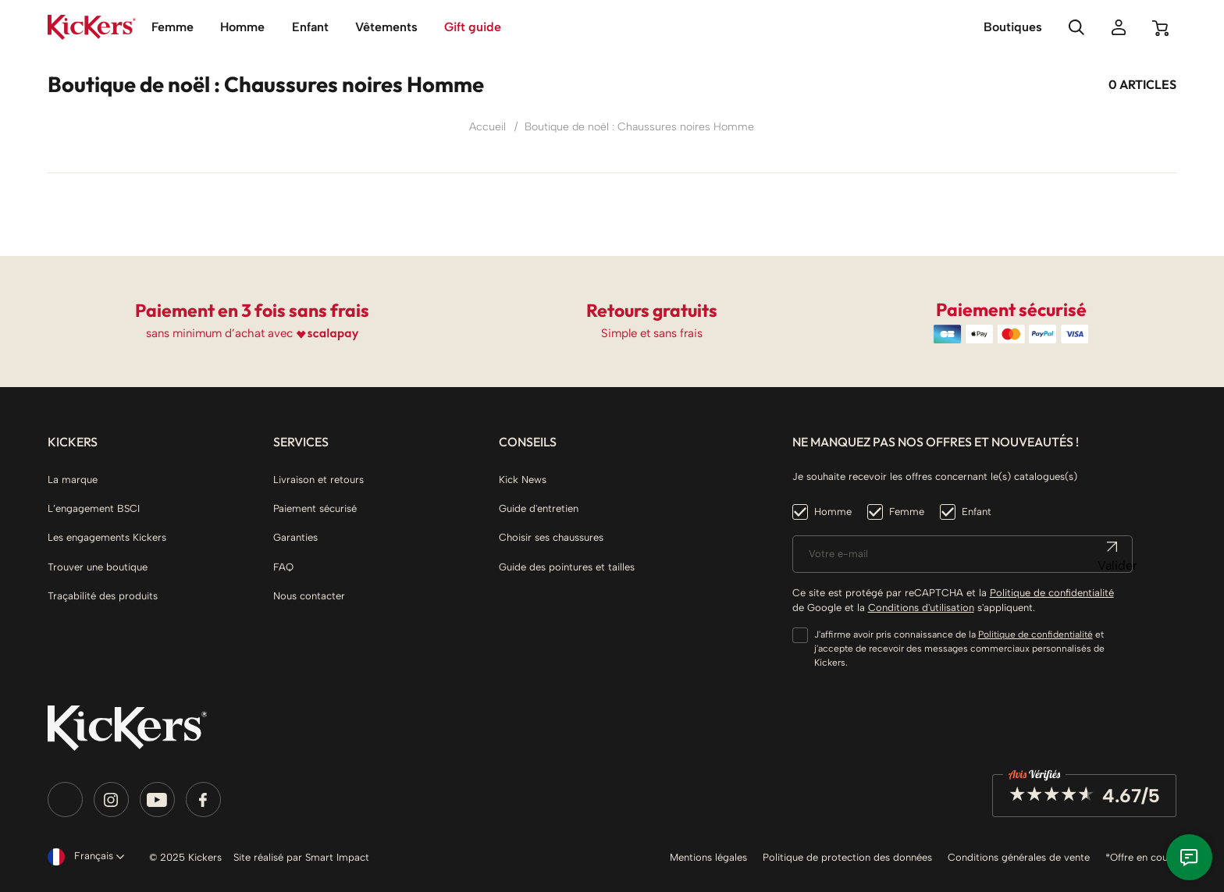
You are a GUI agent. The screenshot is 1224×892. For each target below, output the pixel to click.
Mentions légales (708, 857)
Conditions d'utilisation (921, 607)
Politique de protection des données (847, 857)
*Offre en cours (1140, 857)
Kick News (522, 479)
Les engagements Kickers (107, 537)
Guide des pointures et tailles (567, 567)
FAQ (283, 567)
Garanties (295, 537)
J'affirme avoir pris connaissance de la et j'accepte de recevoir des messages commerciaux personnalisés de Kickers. (959, 648)
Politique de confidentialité (1052, 593)
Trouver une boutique (98, 567)
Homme (833, 511)
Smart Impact (337, 857)
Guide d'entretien (538, 508)
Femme (906, 511)
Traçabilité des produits (103, 596)
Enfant (976, 511)
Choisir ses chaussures (551, 537)
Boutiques (1013, 27)
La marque (73, 479)
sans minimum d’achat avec (219, 333)
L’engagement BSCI (94, 508)
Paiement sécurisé (315, 508)
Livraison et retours (318, 479)
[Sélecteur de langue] (83, 856)
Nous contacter (309, 596)
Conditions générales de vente (1019, 857)
